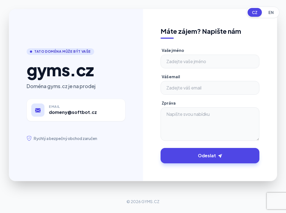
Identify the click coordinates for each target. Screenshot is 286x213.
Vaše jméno (173, 50)
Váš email (171, 76)
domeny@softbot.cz (73, 112)
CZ (254, 12)
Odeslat (210, 155)
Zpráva (169, 102)
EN (271, 12)
